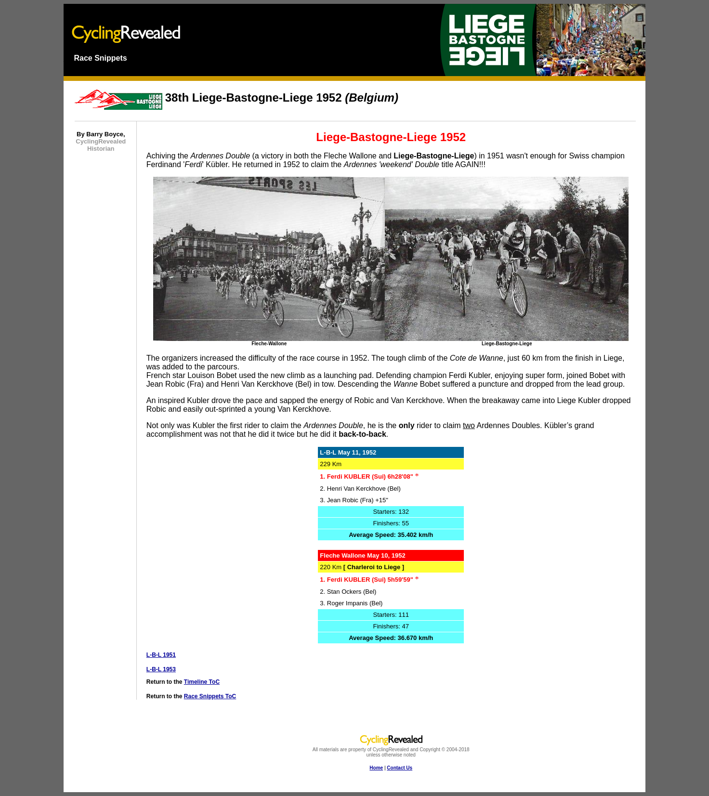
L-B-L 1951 (161, 655)
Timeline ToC (202, 682)
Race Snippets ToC (210, 696)
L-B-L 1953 (161, 669)
